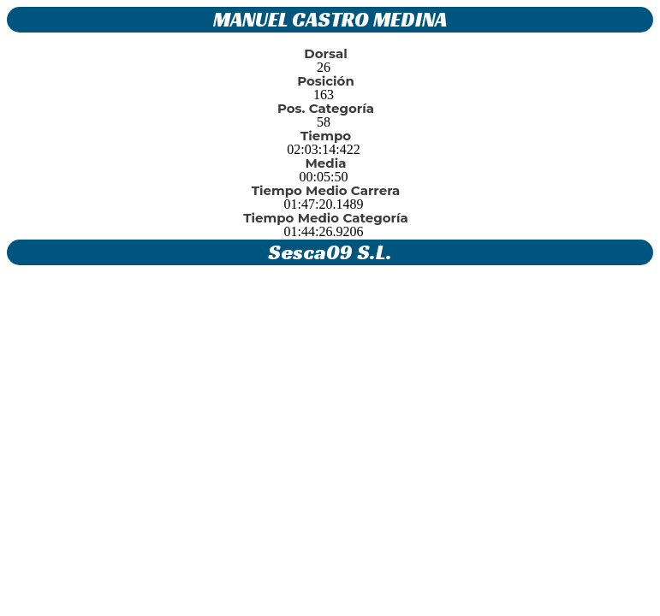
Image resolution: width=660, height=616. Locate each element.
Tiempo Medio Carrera (326, 190)
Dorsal (325, 53)
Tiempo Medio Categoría (325, 218)
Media (326, 163)
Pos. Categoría (325, 108)
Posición (325, 81)
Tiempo (325, 135)
